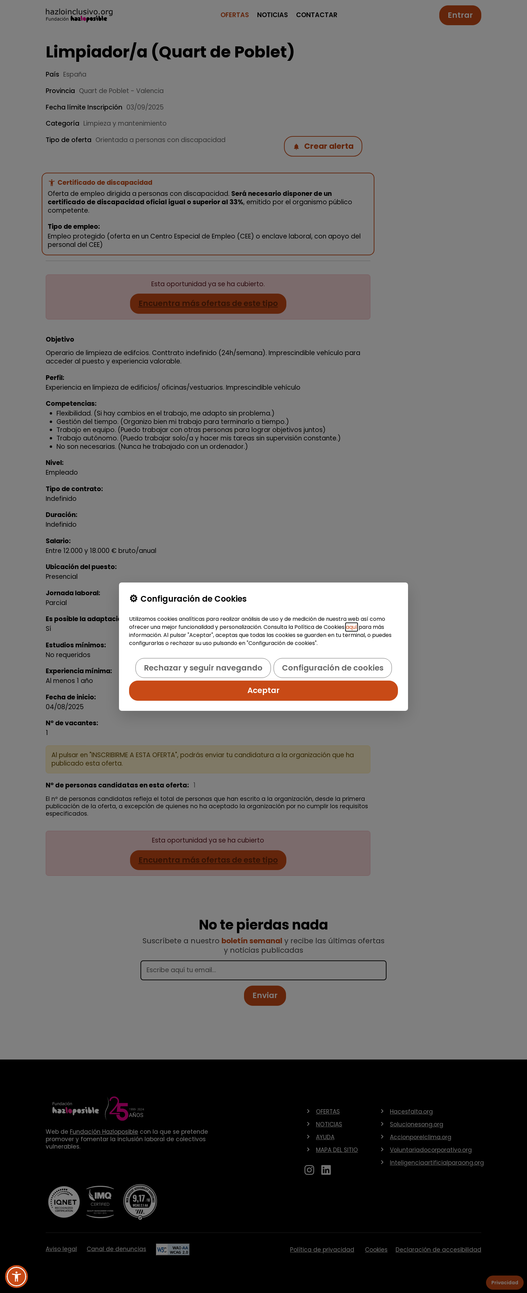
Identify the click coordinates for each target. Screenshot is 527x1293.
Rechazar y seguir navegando (203, 667)
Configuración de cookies (332, 667)
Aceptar (263, 690)
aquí (351, 627)
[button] (16, 1276)
